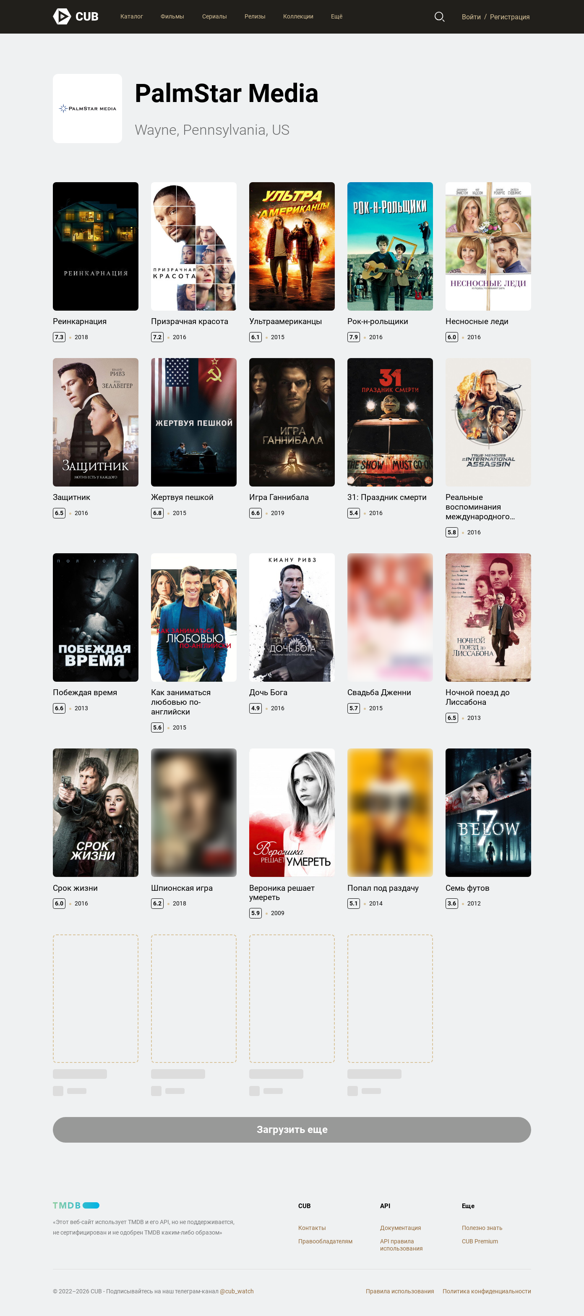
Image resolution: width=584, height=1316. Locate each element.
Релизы (255, 16)
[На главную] (76, 16)
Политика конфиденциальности (487, 1291)
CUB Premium (480, 1241)
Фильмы (172, 16)
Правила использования (400, 1291)
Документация (400, 1227)
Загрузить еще (292, 1129)
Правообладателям (325, 1241)
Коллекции (298, 16)
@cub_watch (237, 1291)
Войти (471, 17)
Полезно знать (482, 1227)
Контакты (312, 1227)
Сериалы (214, 16)
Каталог (131, 16)
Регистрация (510, 17)
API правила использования (401, 1245)
